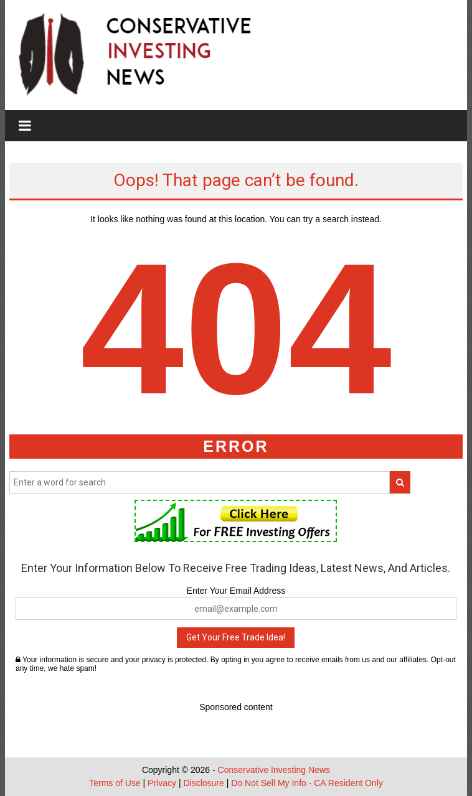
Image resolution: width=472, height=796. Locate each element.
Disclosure (203, 783)
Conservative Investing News (274, 770)
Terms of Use (114, 783)
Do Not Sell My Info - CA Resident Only (307, 783)
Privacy (162, 783)
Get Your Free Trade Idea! (235, 637)
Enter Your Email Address (236, 591)
